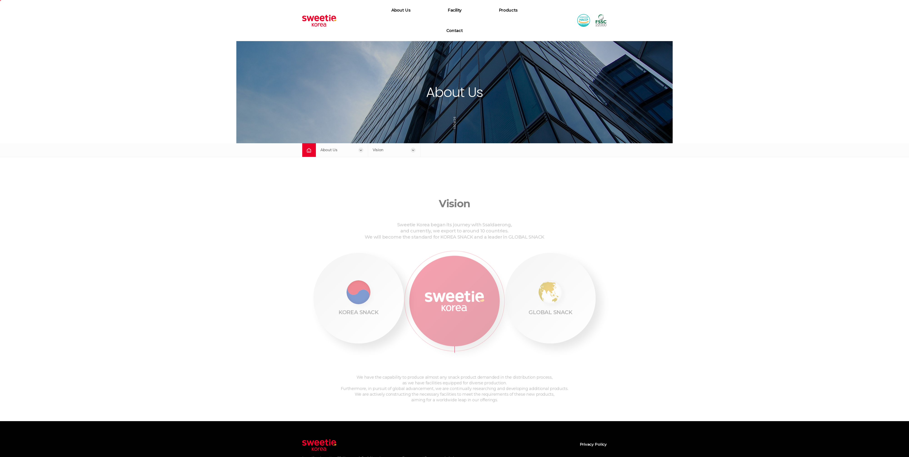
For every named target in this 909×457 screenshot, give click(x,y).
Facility (429, 9)
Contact (531, 9)
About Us (378, 9)
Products (479, 9)
